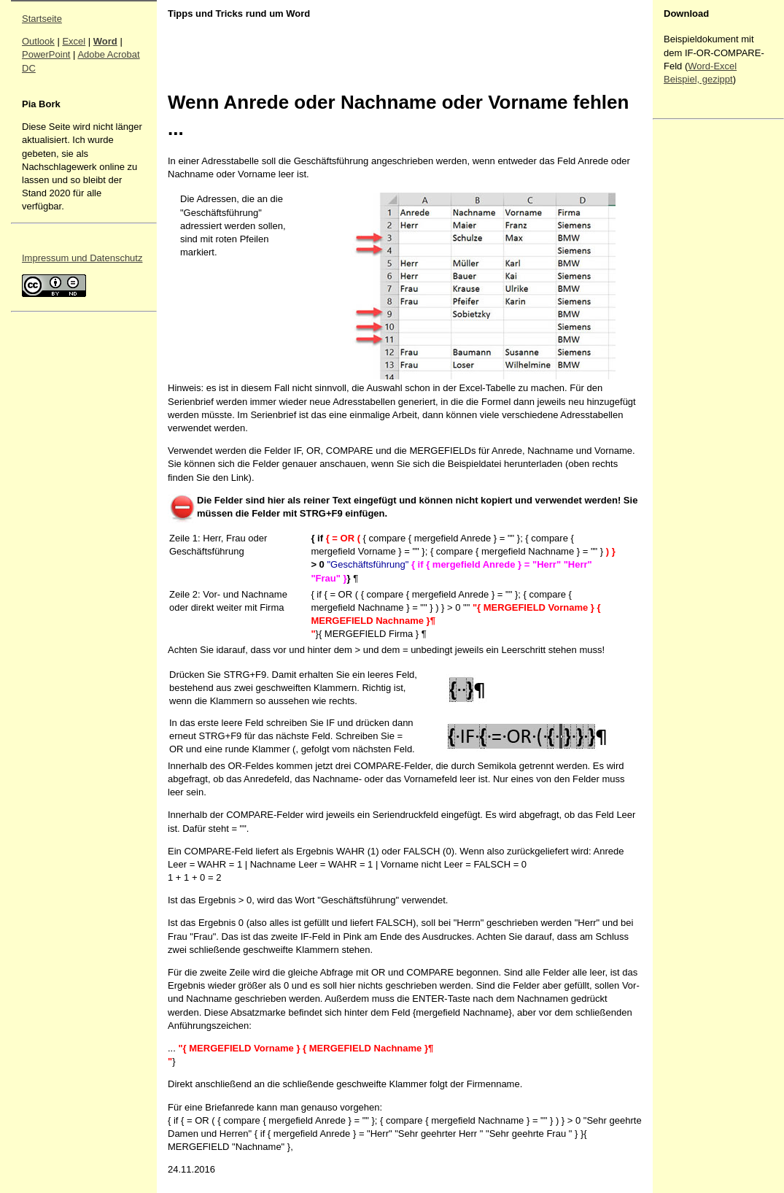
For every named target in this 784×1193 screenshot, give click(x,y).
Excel (73, 41)
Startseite (42, 18)
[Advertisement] (707, 344)
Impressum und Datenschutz (82, 257)
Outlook (38, 41)
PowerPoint (46, 54)
